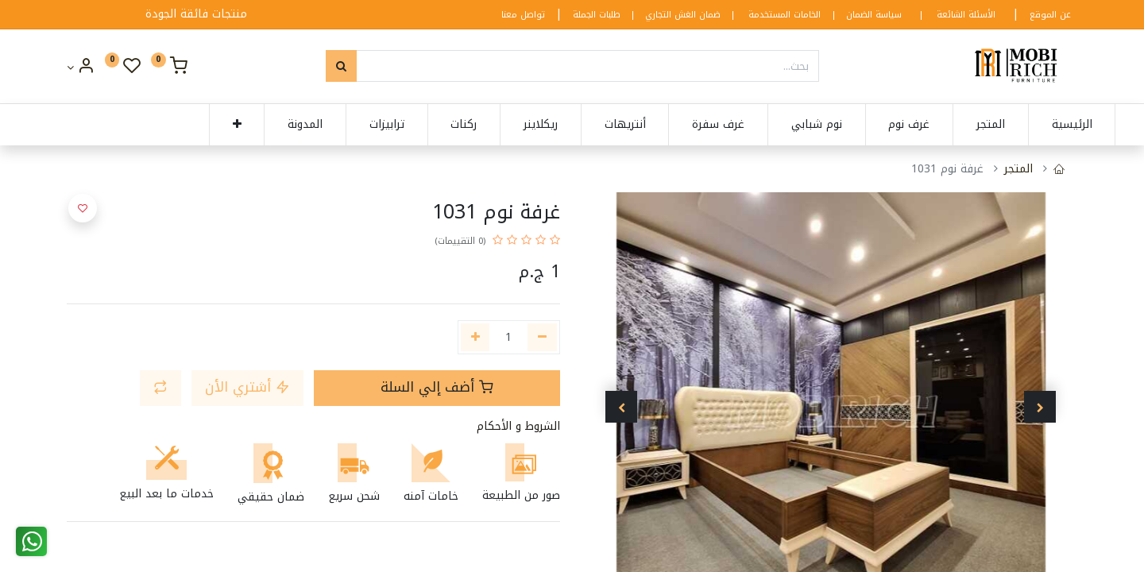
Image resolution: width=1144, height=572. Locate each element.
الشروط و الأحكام (518, 426)
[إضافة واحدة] (475, 337)
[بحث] (341, 66)
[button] (198, 124)
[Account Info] (81, 68)
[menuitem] (1033, 124)
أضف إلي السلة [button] (437, 387)
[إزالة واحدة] (542, 337)
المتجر (1018, 169)
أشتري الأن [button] (247, 387)
